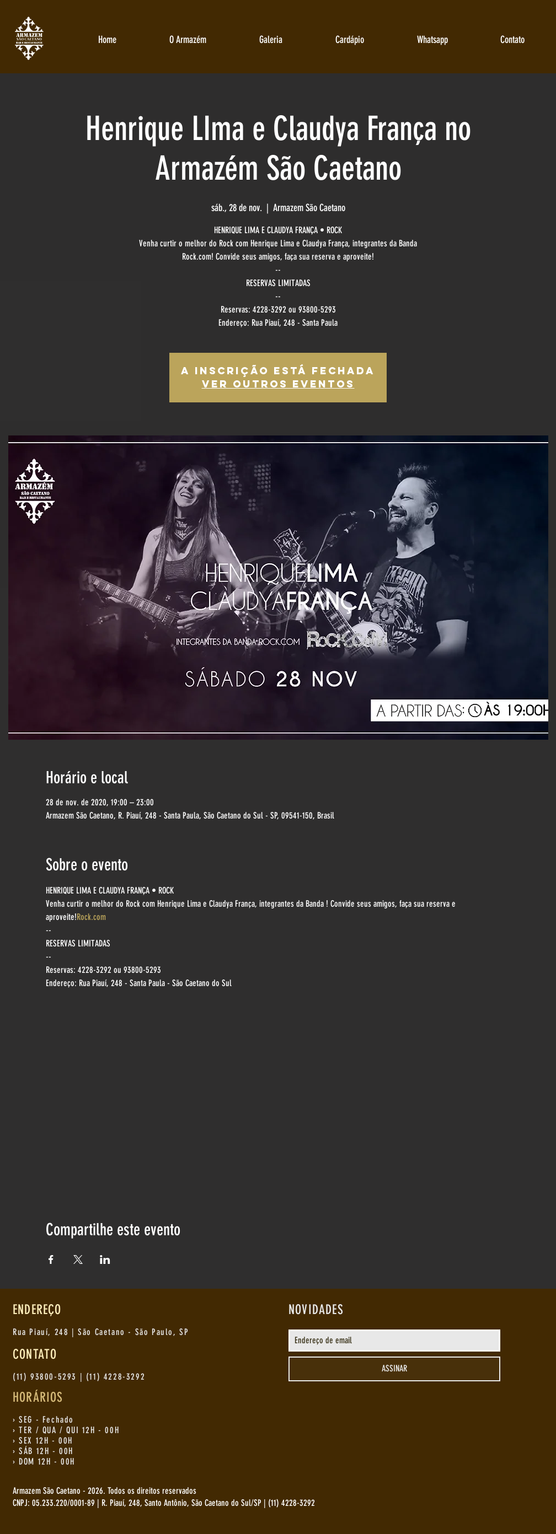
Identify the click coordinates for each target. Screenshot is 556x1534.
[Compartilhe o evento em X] (78, 1259)
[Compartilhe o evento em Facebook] (51, 1259)
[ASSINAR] (394, 1369)
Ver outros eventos (278, 384)
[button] (188, 39)
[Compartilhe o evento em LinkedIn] (105, 1259)
